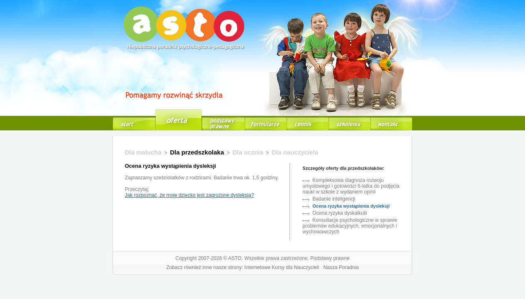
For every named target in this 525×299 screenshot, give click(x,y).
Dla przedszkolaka (197, 152)
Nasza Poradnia (340, 267)
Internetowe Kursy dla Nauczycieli (281, 267)
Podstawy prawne (330, 258)
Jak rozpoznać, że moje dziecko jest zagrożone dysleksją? (189, 195)
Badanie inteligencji (333, 199)
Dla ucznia (248, 152)
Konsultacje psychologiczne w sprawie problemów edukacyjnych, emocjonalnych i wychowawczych (349, 226)
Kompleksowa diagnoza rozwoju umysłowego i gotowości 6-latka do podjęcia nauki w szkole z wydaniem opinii (350, 186)
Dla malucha (143, 152)
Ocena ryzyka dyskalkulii (339, 213)
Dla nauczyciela (295, 152)
